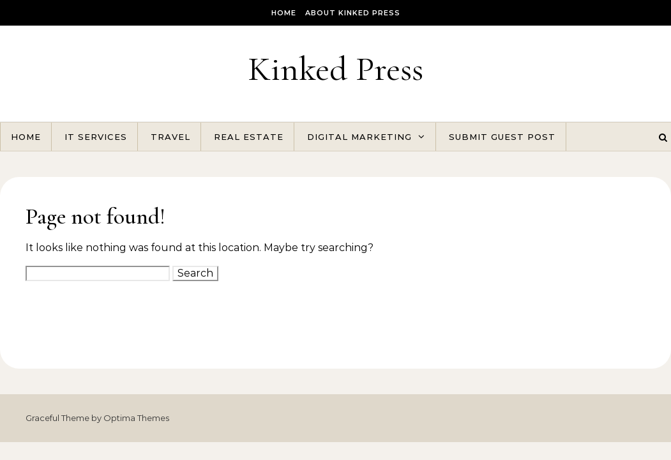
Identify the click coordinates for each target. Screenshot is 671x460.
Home (283, 12)
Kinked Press (335, 68)
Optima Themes (136, 418)
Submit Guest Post (502, 137)
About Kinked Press (352, 12)
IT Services (95, 137)
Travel (170, 137)
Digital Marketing (359, 137)
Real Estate (248, 137)
